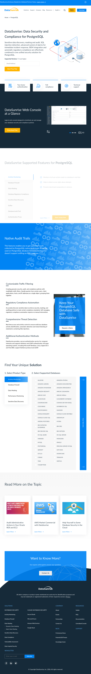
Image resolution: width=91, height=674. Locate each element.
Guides (77, 610)
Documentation (80, 619)
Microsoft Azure (31, 619)
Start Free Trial (12, 69)
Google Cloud (31, 628)
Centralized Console (81, 623)
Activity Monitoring (10, 614)
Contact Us (59, 623)
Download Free (12, 130)
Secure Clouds (31, 614)
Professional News (61, 633)
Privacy (68, 597)
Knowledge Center (61, 642)
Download (81, 10)
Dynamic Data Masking (12, 626)
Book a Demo (72, 10)
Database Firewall (9, 619)
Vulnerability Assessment (11, 641)
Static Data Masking (11, 629)
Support (32, 10)
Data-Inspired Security (11, 646)
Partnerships (59, 619)
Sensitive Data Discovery (11, 633)
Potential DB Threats (61, 637)
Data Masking (8, 623)
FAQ (77, 614)
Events (57, 614)
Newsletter (9, 650)
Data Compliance (9, 637)
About (57, 610)
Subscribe (29, 656)
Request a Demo (67, 328)
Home (6, 17)
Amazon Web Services (33, 623)
